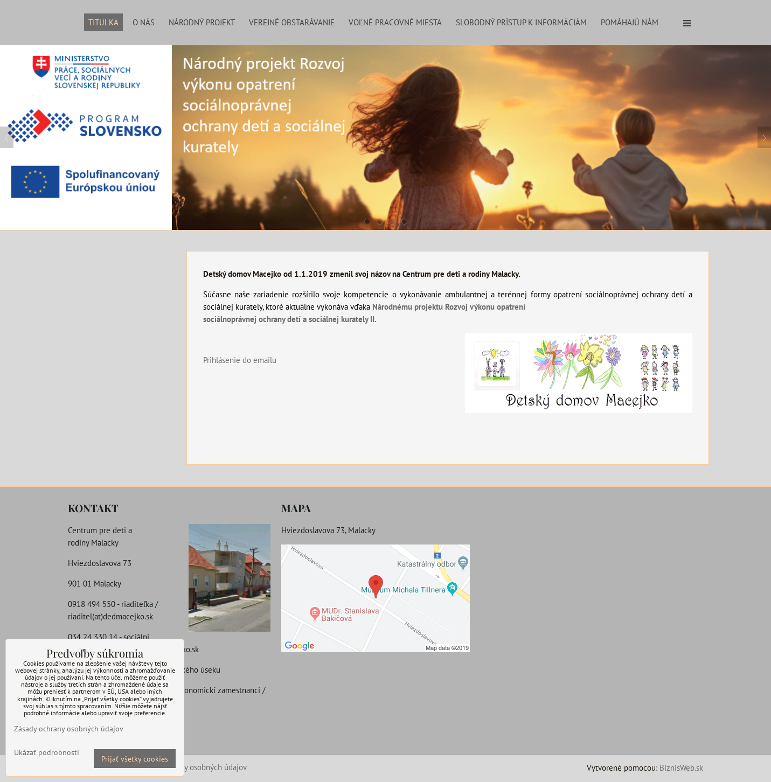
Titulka (103, 22)
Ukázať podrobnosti (46, 752)
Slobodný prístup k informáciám (521, 22)
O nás (144, 22)
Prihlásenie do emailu (239, 359)
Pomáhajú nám (629, 22)
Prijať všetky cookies (134, 758)
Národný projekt (202, 22)
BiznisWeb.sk (681, 767)
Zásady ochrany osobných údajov (191, 767)
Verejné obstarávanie (292, 22)
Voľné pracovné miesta (395, 22)
